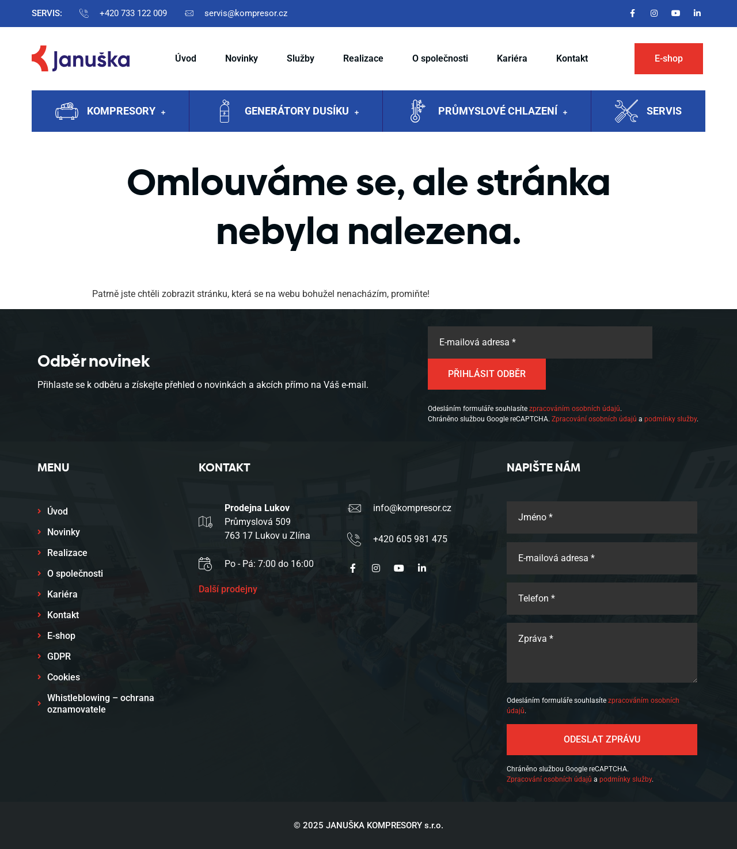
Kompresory (126, 112)
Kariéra (512, 58)
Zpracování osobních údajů (594, 419)
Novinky (241, 58)
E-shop (61, 635)
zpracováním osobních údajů (574, 409)
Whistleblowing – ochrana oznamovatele (100, 703)
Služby (300, 58)
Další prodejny (228, 589)
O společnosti (440, 58)
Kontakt (572, 58)
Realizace (363, 58)
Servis (664, 111)
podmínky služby (670, 419)
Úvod (185, 58)
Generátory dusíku (302, 112)
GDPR (59, 656)
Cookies (63, 677)
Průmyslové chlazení (502, 112)
